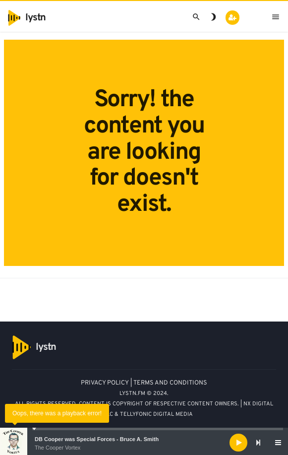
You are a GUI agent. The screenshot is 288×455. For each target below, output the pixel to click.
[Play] (238, 443)
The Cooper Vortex (57, 448)
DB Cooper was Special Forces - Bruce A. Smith (97, 439)
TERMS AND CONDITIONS (170, 383)
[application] (144, 443)
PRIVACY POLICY (105, 383)
